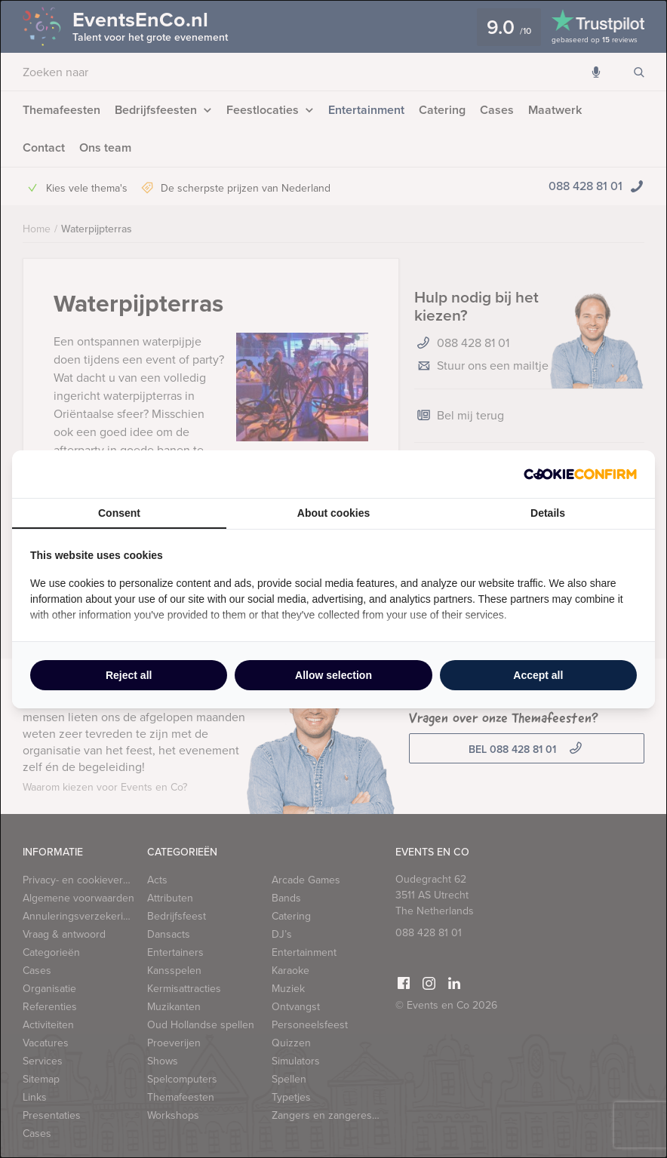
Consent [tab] (119, 513)
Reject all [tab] (129, 675)
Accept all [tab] (538, 675)
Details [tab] (547, 513)
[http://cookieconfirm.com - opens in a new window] (580, 474)
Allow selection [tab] (333, 675)
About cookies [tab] (333, 513)
